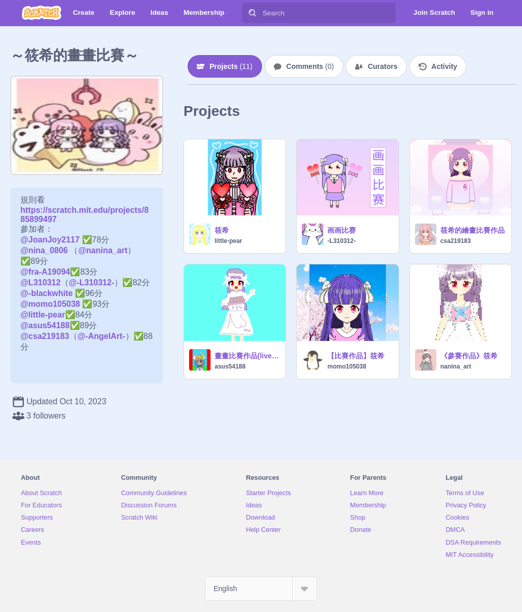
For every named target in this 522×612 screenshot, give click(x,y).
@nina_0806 (44, 250)
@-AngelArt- (101, 336)
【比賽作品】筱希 (355, 356)
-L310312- (341, 240)
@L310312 (40, 282)
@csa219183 (44, 336)
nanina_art (456, 366)
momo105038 (346, 366)
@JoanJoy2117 (50, 239)
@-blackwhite (46, 293)
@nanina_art (102, 250)
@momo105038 (50, 304)
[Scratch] (41, 13)
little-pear (228, 240)
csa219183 (455, 240)
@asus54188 (45, 325)
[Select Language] (261, 588)
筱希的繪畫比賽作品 (472, 230)
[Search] (252, 13)
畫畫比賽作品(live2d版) (247, 356)
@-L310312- (91, 282)
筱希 (222, 230)
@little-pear (42, 314)
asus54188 (230, 366)
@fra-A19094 (45, 271)
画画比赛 (341, 230)
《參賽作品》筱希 (469, 356)
